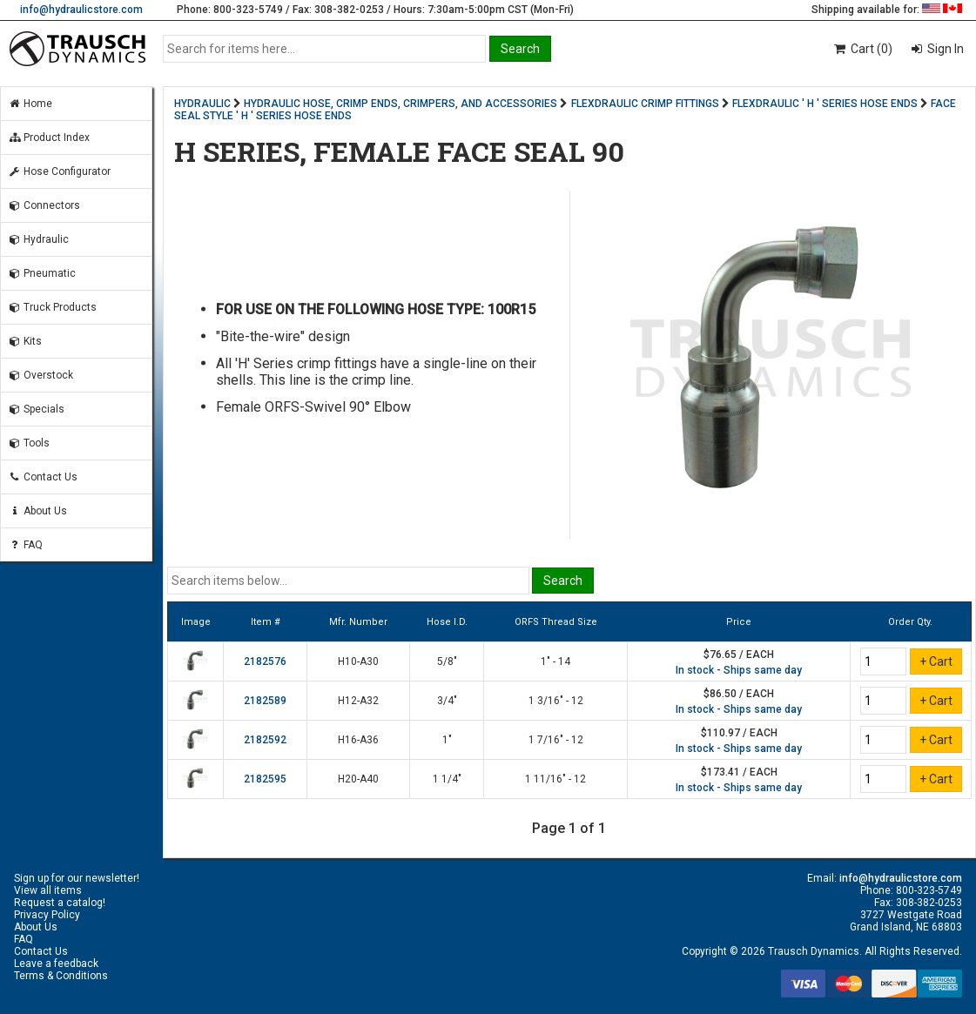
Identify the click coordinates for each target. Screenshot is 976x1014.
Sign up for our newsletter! (76, 878)
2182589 (265, 701)
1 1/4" (447, 779)
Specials (36, 409)
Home (30, 103)
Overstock (40, 375)
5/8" (447, 661)
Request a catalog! (59, 902)
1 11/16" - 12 (555, 779)
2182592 (265, 740)
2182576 (265, 661)
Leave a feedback (56, 963)
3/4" (447, 701)
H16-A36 (358, 740)
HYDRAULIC (202, 103)
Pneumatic (42, 273)
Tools (29, 443)
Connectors (44, 205)
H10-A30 (358, 661)
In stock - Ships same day (739, 670)
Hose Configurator (59, 171)
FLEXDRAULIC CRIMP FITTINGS (645, 103)
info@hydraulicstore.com (81, 9)
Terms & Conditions (61, 976)
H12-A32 (358, 701)
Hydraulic (38, 239)
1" (447, 740)
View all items (48, 890)
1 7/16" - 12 (555, 740)
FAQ (25, 545)
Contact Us (42, 477)
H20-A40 (358, 779)
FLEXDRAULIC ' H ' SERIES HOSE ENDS (825, 103)
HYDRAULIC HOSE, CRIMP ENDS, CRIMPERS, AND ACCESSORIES (400, 103)
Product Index (49, 137)
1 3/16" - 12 (555, 701)
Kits (25, 341)
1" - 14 (555, 661)
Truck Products (52, 307)
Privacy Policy (47, 915)
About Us (37, 511)
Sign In (944, 49)
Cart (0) (862, 49)
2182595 (265, 779)
